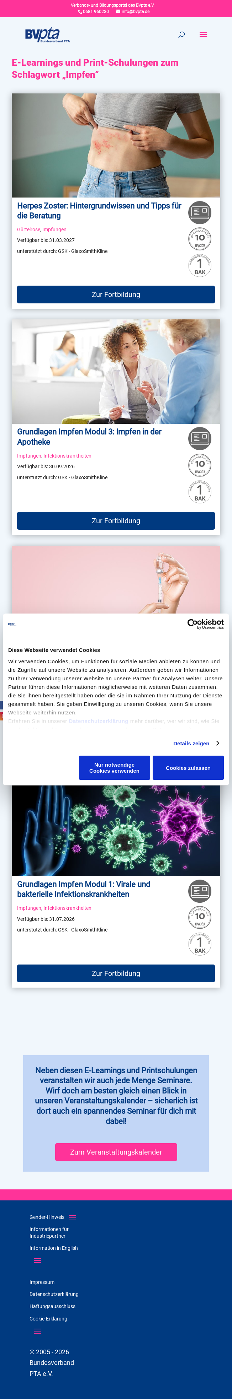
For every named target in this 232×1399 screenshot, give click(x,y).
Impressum (42, 1282)
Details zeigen (191, 743)
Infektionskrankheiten (67, 456)
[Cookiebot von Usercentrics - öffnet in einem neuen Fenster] (193, 624)
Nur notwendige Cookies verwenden (114, 768)
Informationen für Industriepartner (49, 1232)
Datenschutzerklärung (98, 721)
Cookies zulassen (188, 768)
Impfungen (54, 230)
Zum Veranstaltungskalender (116, 1152)
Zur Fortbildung (116, 294)
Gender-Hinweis (47, 1217)
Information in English (54, 1248)
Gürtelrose (28, 230)
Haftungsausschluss (52, 1306)
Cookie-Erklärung (48, 1319)
